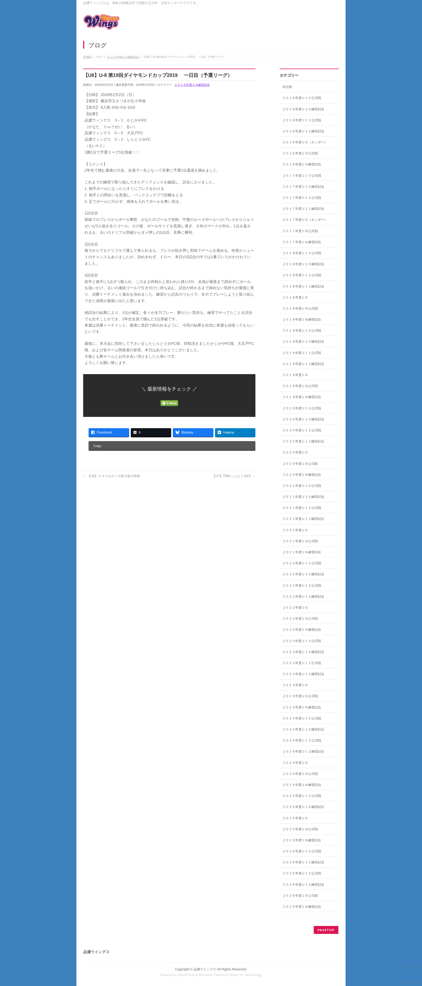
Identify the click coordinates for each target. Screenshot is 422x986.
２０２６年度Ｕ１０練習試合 (303, 862)
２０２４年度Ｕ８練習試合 (301, 785)
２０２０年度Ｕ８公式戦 (300, 464)
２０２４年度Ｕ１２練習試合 (303, 751)
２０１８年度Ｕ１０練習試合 (303, 264)
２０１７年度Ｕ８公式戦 (300, 231)
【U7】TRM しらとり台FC (233, 476)
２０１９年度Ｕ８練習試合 (192, 84)
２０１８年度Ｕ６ (295, 297)
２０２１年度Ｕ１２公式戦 (301, 508)
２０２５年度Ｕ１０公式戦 (301, 796)
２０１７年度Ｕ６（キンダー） (305, 220)
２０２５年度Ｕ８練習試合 (301, 840)
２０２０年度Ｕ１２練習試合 (303, 441)
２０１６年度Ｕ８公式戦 (300, 153)
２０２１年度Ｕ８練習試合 (301, 552)
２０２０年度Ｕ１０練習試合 (303, 419)
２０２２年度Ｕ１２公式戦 (301, 585)
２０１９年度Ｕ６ (295, 375)
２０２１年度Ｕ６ (295, 530)
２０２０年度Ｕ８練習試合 (301, 475)
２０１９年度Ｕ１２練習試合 (303, 364)
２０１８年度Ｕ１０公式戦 (301, 253)
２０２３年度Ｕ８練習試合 (301, 707)
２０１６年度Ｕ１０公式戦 (301, 98)
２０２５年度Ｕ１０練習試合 (303, 807)
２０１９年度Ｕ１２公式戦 (301, 353)
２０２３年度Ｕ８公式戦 (300, 696)
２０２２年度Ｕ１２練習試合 (303, 596)
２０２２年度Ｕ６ (295, 607)
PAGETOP (326, 930)
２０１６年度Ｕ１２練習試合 (303, 131)
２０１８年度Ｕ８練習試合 (301, 319)
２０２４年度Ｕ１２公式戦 (301, 740)
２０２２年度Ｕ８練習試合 (301, 630)
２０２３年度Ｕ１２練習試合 (303, 674)
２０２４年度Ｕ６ (295, 763)
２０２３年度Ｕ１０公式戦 (301, 641)
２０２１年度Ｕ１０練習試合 (303, 497)
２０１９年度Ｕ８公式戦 (300, 386)
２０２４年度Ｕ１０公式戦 (301, 718)
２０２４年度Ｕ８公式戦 (300, 774)
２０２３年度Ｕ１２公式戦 (301, 663)
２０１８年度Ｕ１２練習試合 (303, 286)
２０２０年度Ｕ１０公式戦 (301, 408)
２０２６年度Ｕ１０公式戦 (301, 851)
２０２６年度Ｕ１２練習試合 (303, 884)
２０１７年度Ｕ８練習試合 (301, 242)
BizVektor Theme (211, 975)
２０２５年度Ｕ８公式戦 (300, 829)
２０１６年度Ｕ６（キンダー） (305, 142)
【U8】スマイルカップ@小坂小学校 (111, 476)
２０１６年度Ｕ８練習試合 (301, 164)
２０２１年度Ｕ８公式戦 (300, 541)
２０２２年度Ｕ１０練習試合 (303, 574)
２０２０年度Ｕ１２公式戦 (301, 430)
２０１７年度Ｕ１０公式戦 (301, 176)
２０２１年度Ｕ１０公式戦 (301, 486)
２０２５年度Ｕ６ (295, 818)
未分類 (287, 87)
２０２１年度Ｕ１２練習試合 (303, 519)
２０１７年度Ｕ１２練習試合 (303, 209)
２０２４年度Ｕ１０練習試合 (303, 729)
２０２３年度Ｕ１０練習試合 (303, 652)
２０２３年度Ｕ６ (295, 685)
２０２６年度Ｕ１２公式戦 (301, 873)
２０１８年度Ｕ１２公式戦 (301, 275)
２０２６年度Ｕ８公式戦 (300, 896)
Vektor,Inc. (237, 975)
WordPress (186, 975)
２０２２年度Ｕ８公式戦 (300, 618)
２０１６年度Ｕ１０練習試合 (303, 109)
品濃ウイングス (205, 969)
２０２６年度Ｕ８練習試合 (301, 907)
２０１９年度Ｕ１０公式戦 (301, 330)
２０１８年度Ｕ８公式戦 (300, 308)
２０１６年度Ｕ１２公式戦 (301, 120)
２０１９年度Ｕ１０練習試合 (303, 341)
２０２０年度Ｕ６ (295, 452)
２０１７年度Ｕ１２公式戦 (301, 198)
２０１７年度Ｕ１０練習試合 (303, 187)
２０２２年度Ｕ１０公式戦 (301, 563)
